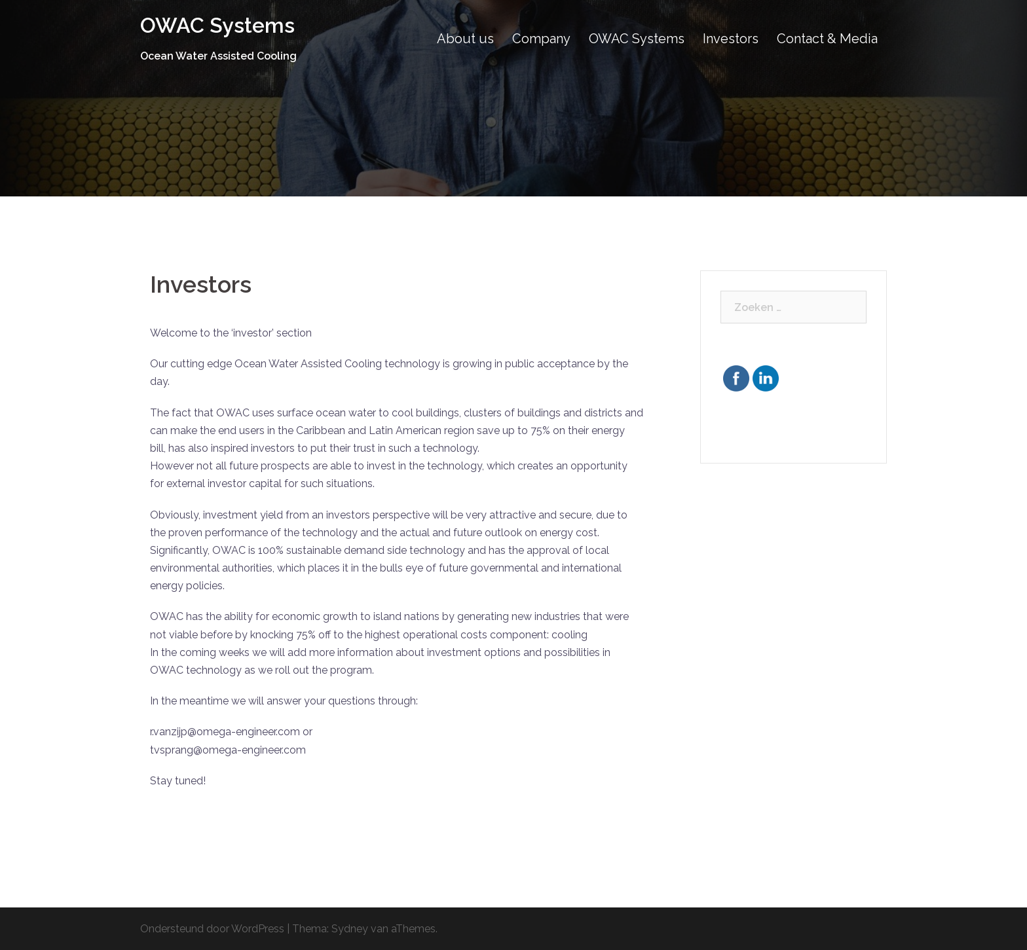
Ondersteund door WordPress (212, 929)
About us (465, 38)
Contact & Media (827, 38)
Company (541, 38)
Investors (730, 38)
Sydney (349, 929)
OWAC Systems (217, 25)
